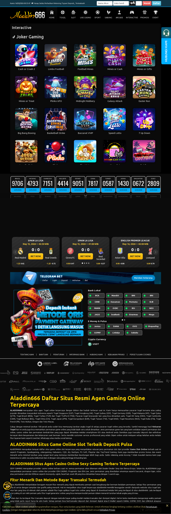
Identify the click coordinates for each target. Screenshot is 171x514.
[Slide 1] (82, 263)
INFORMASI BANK (77, 355)
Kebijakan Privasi (107, 510)
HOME (51, 18)
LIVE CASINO (85, 18)
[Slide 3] (86, 263)
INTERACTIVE (132, 18)
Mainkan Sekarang (143, 278)
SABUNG (108, 18)
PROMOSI (144, 18)
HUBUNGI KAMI (96, 355)
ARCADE (119, 18)
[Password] (121, 3)
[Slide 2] (84, 263)
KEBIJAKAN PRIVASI (116, 355)
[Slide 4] (88, 263)
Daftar (156, 3)
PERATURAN (58, 355)
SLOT (73, 18)
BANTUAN (43, 355)
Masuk (147, 3)
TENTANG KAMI (27, 355)
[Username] (105, 3)
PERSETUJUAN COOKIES (140, 355)
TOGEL (62, 18)
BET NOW (36, 256)
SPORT (97, 18)
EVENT (156, 18)
